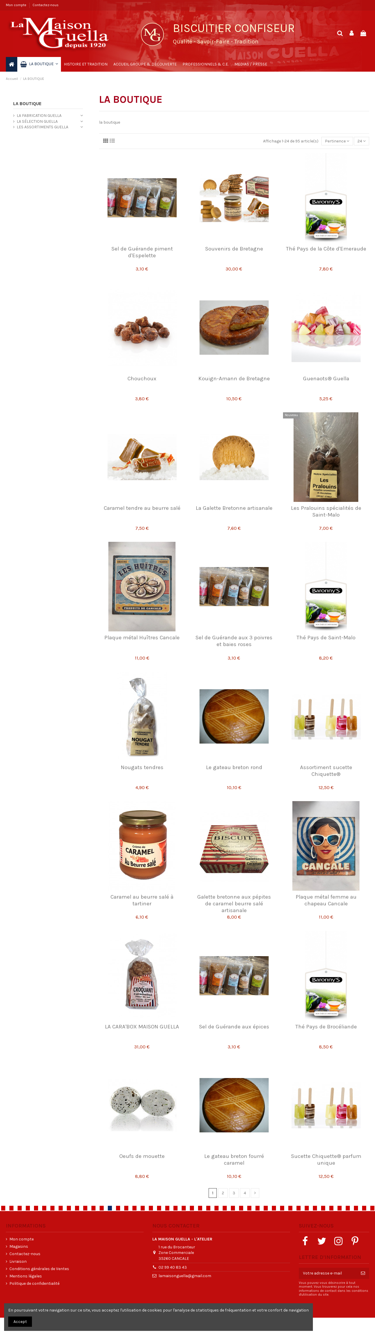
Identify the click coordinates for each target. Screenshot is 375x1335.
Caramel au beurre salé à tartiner (141, 900)
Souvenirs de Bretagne (234, 249)
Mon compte (16, 5)
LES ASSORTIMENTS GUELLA (42, 127)
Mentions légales (25, 1276)
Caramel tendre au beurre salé (142, 508)
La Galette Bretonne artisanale (234, 508)
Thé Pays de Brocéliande (326, 1026)
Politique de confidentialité (34, 1283)
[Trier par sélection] (337, 141)
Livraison (18, 1261)
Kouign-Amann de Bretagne (234, 378)
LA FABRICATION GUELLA (39, 115)
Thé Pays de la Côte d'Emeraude (326, 249)
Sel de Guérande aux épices (234, 1026)
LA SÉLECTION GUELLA (37, 121)
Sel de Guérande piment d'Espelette (142, 252)
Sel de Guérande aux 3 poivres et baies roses (233, 641)
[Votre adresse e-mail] (328, 1273)
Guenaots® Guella (326, 378)
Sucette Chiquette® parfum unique (326, 1159)
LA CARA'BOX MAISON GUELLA (142, 1026)
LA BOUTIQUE (27, 103)
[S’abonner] (363, 1273)
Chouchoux (141, 378)
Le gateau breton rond (234, 767)
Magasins (18, 1246)
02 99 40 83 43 (172, 1267)
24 (361, 141)
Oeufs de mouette (142, 1156)
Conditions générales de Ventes (39, 1268)
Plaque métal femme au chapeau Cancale (326, 900)
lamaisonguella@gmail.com (184, 1275)
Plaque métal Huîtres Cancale (142, 637)
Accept (20, 1321)
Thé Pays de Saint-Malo (325, 637)
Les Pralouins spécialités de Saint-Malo (326, 511)
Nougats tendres (142, 767)
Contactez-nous (46, 5)
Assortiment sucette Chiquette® (326, 770)
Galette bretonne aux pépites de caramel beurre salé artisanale (234, 904)
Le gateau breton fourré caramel (234, 1159)
